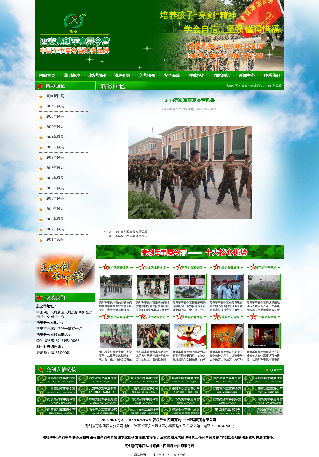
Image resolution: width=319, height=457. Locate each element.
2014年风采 (55, 209)
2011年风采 (55, 239)
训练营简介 (97, 75)
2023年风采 (55, 116)
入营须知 (147, 75)
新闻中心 (247, 75)
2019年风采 (55, 157)
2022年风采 (55, 127)
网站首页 (47, 75)
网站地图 (140, 455)
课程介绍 (122, 75)
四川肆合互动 (176, 455)
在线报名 (197, 75)
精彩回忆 (222, 75)
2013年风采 (55, 219)
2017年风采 (55, 178)
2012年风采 (55, 229)
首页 (245, 86)
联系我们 (272, 75)
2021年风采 (55, 137)
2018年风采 (55, 168)
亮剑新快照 (55, 96)
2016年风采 (55, 188)
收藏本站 (276, 370)
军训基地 (72, 75)
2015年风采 (55, 198)
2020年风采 (55, 147)
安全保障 (172, 75)
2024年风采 (55, 106)
